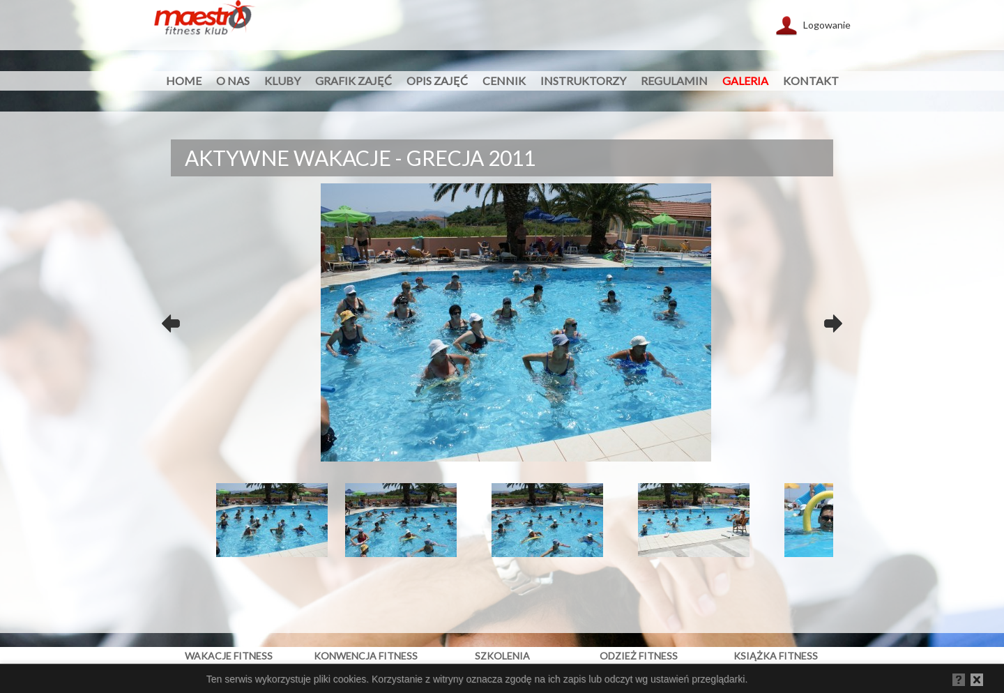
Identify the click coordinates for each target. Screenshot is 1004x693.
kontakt (811, 80)
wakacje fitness (229, 656)
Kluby (282, 80)
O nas (233, 80)
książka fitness (775, 656)
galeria (745, 80)
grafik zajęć (353, 80)
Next (833, 320)
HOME (183, 80)
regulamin (674, 80)
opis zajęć (437, 80)
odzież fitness (639, 656)
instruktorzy (583, 80)
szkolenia (502, 656)
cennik (504, 80)
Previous (170, 320)
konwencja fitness (366, 656)
